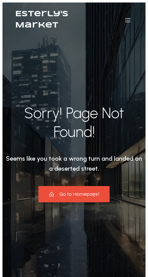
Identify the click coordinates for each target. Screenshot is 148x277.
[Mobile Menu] (127, 20)
